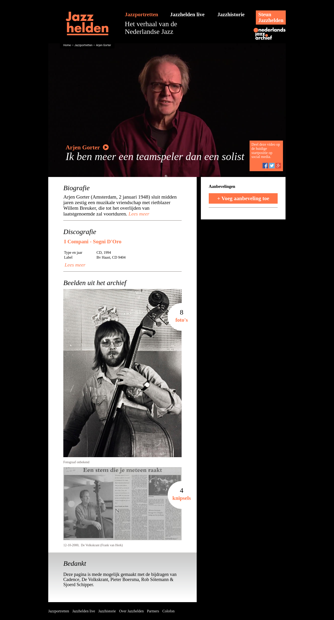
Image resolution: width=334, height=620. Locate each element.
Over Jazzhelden (131, 611)
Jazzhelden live (187, 14)
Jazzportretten (141, 14)
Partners (153, 611)
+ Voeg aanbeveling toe (243, 198)
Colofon (168, 611)
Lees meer (138, 214)
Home (67, 45)
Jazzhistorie (231, 14)
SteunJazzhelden (270, 17)
